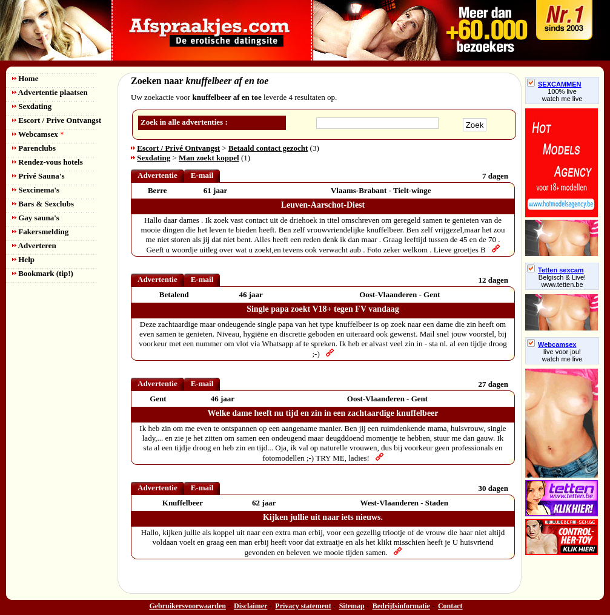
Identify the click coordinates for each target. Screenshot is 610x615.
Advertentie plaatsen (50, 92)
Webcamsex (38, 134)
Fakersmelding (40, 231)
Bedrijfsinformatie (401, 606)
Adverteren (34, 245)
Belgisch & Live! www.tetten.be (562, 281)
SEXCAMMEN (554, 84)
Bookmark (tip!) (42, 273)
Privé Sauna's (38, 175)
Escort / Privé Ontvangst (178, 148)
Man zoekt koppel (209, 157)
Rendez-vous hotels (47, 161)
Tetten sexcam (555, 270)
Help (23, 259)
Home (25, 78)
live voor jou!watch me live (562, 355)
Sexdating (31, 106)
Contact (450, 606)
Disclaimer (250, 606)
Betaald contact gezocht (268, 148)
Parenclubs (34, 148)
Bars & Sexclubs (43, 203)
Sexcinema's (35, 189)
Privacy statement (303, 606)
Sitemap (352, 606)
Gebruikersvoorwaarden (187, 606)
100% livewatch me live (562, 95)
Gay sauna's (35, 217)
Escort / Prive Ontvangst (56, 120)
